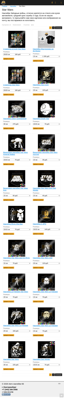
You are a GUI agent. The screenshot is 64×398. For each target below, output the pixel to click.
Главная (4, 6)
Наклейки (13, 6)
